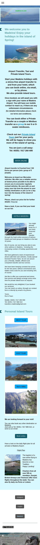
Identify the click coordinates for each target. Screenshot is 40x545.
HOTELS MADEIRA (21, 216)
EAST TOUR (21, 353)
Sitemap (16, 535)
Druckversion (7, 535)
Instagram (20, 497)
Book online (21, 436)
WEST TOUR (21, 320)
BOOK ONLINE (21, 161)
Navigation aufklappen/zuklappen (20, 3)
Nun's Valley (21, 386)
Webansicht (34, 538)
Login (36, 535)
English (20, 506)
